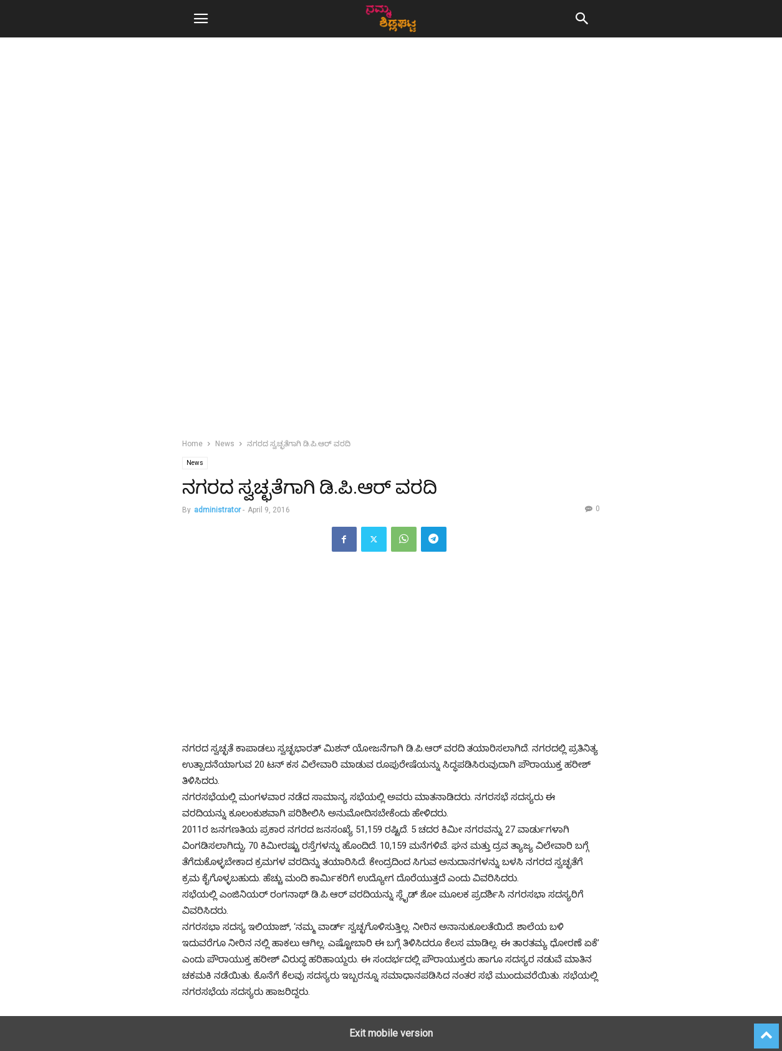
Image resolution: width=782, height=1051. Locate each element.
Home (192, 443)
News (224, 443)
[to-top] (766, 1030)
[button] (201, 18)
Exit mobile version (391, 1033)
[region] (391, 156)
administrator (217, 510)
